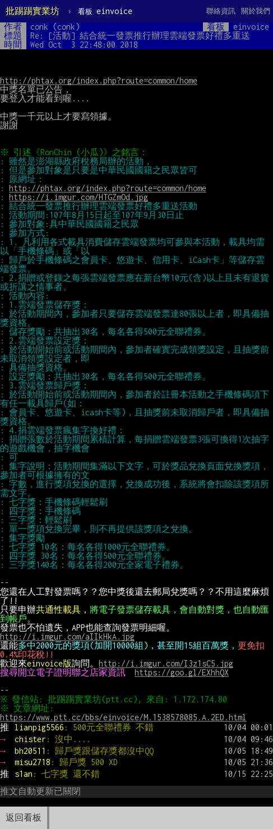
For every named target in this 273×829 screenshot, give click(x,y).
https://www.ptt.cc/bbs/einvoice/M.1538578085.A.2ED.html (123, 717)
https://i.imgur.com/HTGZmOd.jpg (78, 197)
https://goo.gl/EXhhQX (182, 672)
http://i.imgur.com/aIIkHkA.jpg (67, 636)
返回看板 (23, 817)
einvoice (105, 11)
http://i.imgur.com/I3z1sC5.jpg (166, 663)
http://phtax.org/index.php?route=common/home (98, 80)
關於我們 (255, 11)
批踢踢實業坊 (32, 11)
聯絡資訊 (220, 11)
